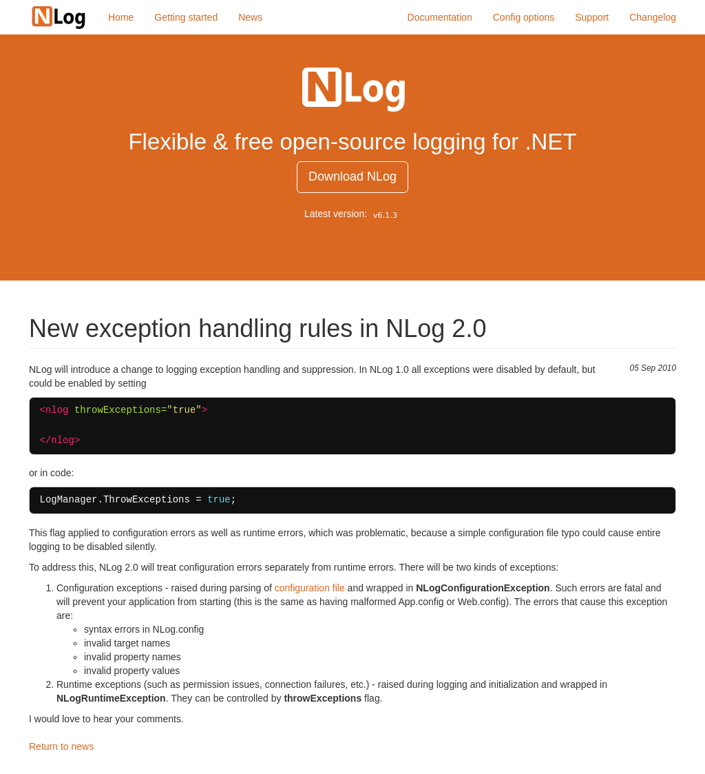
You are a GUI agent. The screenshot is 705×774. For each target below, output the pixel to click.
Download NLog (352, 176)
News (250, 17)
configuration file (310, 587)
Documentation (440, 17)
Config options (524, 17)
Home (121, 17)
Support (592, 17)
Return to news (61, 746)
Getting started (186, 17)
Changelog (652, 17)
